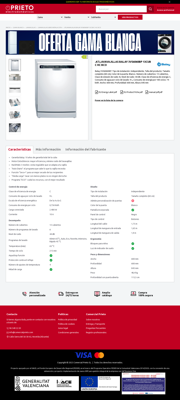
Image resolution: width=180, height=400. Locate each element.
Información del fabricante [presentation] (85, 149)
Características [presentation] (19, 149)
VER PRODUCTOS (130, 17)
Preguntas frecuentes (96, 328)
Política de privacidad (67, 319)
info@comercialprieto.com (21, 332)
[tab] (19, 149)
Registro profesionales (96, 332)
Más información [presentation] (48, 149)
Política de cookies (66, 324)
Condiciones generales (68, 332)
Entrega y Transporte (95, 324)
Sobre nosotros (93, 319)
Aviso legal (63, 328)
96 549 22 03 (15, 328)
